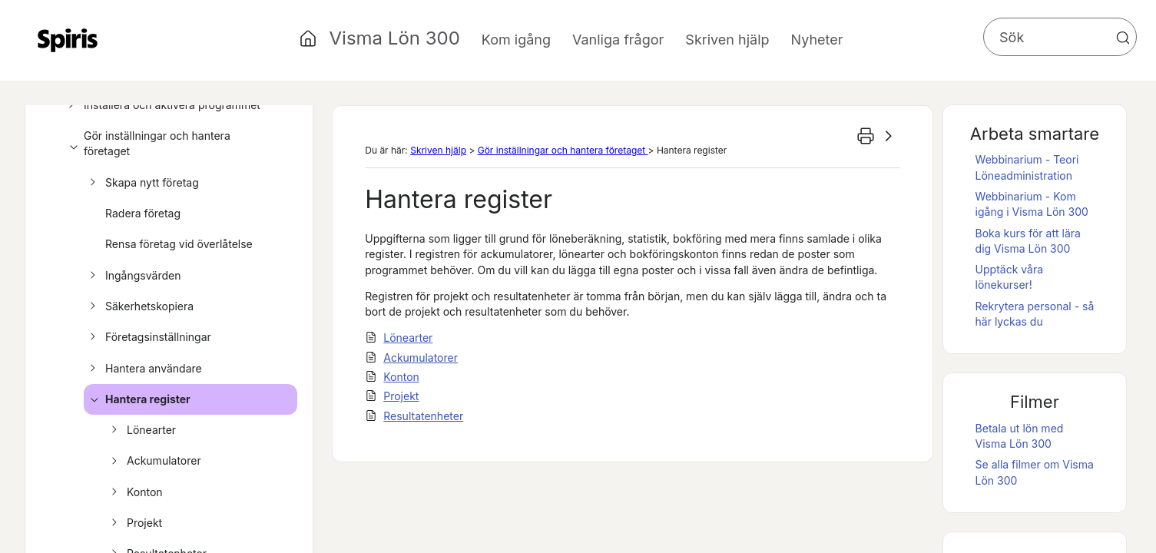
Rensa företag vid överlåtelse (179, 243)
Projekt (134, 523)
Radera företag (143, 213)
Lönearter (141, 430)
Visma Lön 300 (395, 38)
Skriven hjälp (438, 150)
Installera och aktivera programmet (162, 105)
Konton (135, 492)
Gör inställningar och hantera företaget (147, 144)
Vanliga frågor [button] (618, 39)
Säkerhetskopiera (139, 306)
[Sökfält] (1060, 37)
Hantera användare (143, 368)
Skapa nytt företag (142, 182)
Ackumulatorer (154, 460)
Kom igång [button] (516, 39)
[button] (1123, 37)
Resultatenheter (423, 415)
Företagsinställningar (148, 337)
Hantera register (137, 399)
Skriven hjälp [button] (727, 39)
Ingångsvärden (133, 275)
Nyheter (817, 39)
